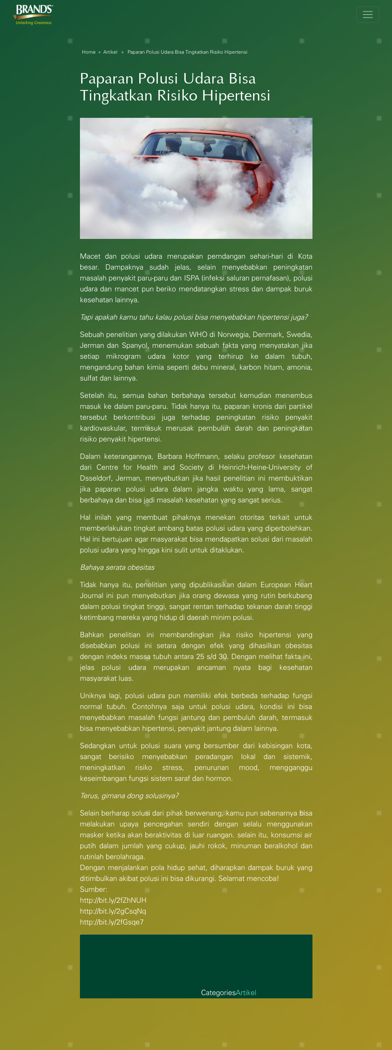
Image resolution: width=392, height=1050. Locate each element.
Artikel (110, 52)
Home (89, 52)
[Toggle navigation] (367, 14)
